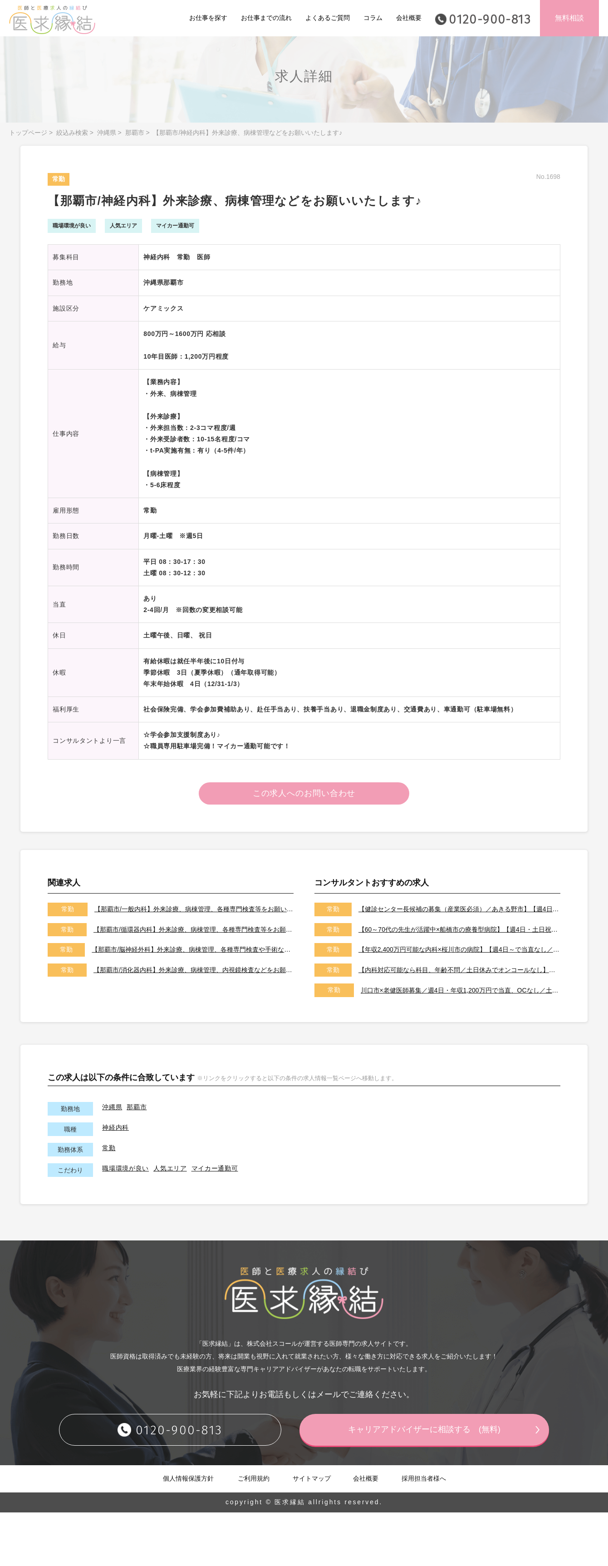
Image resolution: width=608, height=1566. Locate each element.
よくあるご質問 (327, 17)
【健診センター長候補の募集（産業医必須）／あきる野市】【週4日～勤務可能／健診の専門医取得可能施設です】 (459, 909)
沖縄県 (106, 132)
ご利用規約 (254, 1478)
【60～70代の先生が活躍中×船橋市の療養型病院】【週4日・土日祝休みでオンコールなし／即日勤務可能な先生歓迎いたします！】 (459, 930)
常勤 (108, 1148)
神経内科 (115, 1127)
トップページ (28, 132)
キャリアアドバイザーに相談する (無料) (424, 1429)
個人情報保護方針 (188, 1478)
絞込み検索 (72, 132)
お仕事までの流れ (266, 17)
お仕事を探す (208, 17)
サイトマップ (312, 1478)
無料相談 (569, 18)
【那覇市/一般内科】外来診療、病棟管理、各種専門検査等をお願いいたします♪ (194, 909)
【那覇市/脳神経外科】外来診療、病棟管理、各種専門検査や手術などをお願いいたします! (193, 949)
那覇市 (134, 132)
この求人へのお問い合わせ (304, 793)
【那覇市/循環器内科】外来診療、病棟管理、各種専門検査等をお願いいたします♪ (193, 930)
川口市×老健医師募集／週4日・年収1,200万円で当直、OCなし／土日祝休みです (460, 990)
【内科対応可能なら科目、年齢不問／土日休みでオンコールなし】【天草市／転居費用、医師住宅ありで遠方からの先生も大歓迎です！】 (459, 970)
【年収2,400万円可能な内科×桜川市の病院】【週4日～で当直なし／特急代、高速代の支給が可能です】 (459, 949)
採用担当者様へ (424, 1478)
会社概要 (409, 17)
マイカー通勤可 (214, 1168)
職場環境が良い (125, 1168)
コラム (372, 17)
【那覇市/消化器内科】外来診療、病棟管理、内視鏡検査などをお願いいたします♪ (193, 970)
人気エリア (170, 1168)
